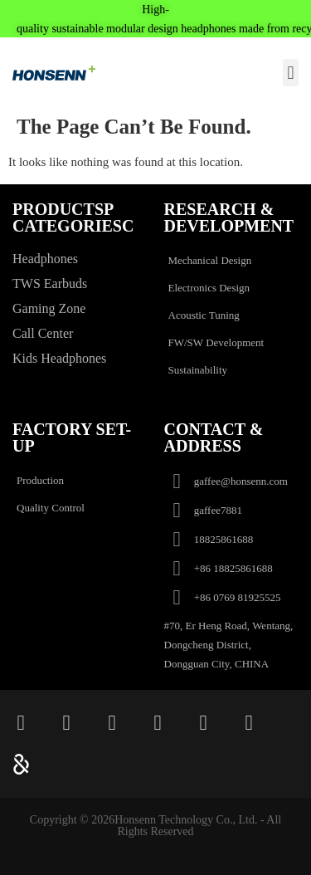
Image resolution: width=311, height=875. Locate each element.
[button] (291, 72)
